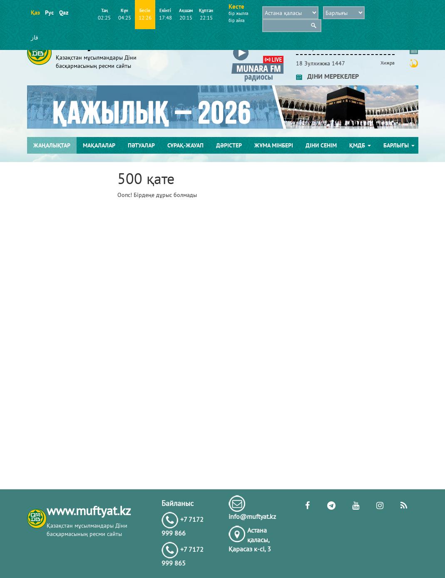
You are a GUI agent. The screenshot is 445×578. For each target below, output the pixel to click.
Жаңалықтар (51, 145)
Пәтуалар (141, 145)
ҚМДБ (360, 145)
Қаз (35, 12)
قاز (34, 37)
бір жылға (238, 13)
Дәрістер (229, 145)
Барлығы (399, 145)
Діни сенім (321, 145)
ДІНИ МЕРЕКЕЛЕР (327, 76)
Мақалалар (99, 145)
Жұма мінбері (273, 145)
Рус (49, 12)
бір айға (236, 20)
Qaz (63, 12)
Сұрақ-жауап (185, 145)
